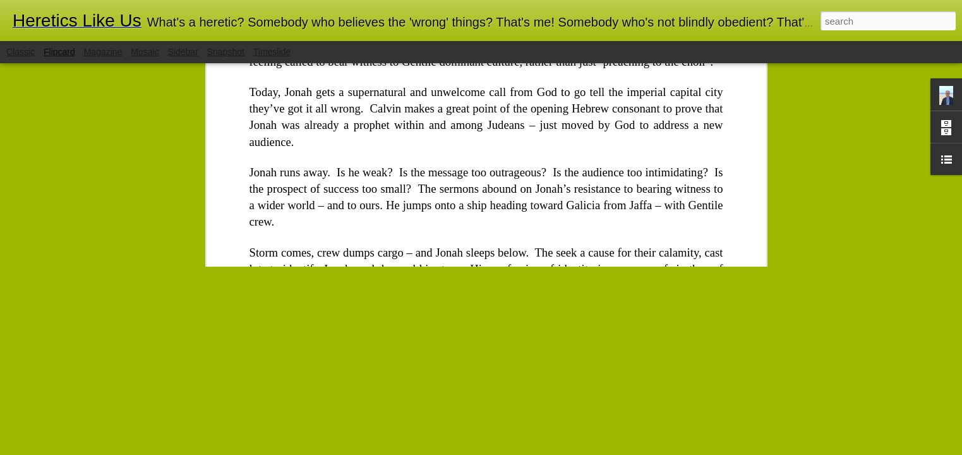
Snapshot (225, 52)
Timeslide (272, 52)
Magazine (103, 52)
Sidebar (183, 52)
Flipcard (59, 52)
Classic (20, 52)
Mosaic (145, 52)
